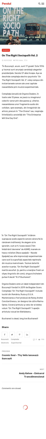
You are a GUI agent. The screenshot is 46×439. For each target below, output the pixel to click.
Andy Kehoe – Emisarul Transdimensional (31, 375)
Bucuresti (4, 339)
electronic (5, 343)
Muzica (6, 50)
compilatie (15, 339)
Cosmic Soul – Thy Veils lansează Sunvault (20, 357)
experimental (16, 343)
